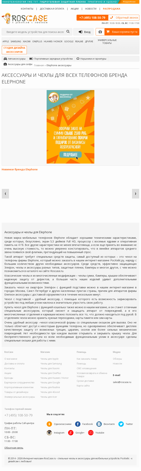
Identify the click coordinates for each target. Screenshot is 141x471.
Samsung (16, 41)
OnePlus (37, 41)
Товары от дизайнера (16, 392)
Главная (39, 65)
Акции (75, 8)
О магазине (10, 358)
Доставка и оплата (52, 8)
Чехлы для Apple (50, 358)
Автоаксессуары (15, 58)
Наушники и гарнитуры (91, 58)
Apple (6, 41)
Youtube (99, 432)
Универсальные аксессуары (19, 396)
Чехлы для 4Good (50, 392)
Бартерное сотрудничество (19, 382)
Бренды (8, 378)
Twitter (129, 424)
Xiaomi (26, 41)
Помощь (81, 363)
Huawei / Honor (53, 41)
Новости (90, 8)
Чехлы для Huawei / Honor (55, 378)
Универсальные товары (107, 41)
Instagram (59, 432)
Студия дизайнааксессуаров (14, 49)
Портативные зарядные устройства (51, 58)
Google (68, 41)
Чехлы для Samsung (51, 363)
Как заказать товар (87, 358)
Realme (79, 41)
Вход (84, 32)
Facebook (87, 424)
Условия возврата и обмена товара (92, 375)
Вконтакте (109, 424)
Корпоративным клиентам (18, 387)
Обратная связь (13, 447)
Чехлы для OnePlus (51, 373)
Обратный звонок (127, 17)
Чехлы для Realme (50, 387)
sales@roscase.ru (122, 382)
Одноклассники (62, 424)
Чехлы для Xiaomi (50, 368)
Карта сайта (83, 385)
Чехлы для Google (50, 382)
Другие (89, 41)
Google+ (79, 432)
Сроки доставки (85, 380)
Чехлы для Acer (49, 396)
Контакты (27, 8)
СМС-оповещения (86, 368)
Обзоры (117, 358)
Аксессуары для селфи (18, 64)
